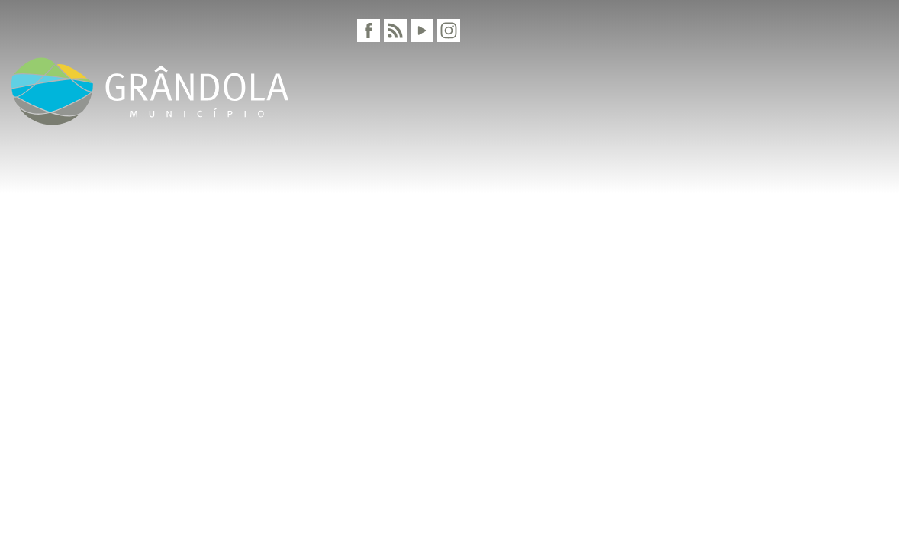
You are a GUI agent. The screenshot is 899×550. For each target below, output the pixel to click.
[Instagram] (448, 30)
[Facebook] (368, 30)
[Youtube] (422, 30)
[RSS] (395, 30)
